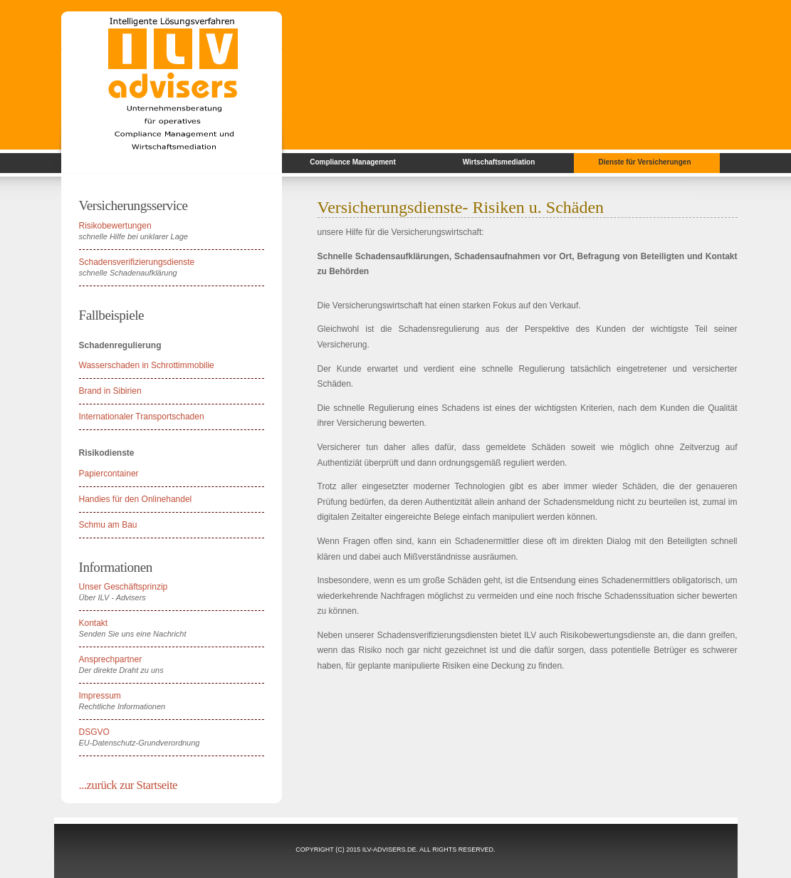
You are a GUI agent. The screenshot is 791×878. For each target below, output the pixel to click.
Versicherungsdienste (390, 207)
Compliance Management (353, 162)
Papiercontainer (109, 474)
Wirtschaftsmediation (499, 162)
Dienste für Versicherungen (644, 162)
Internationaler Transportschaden (141, 417)
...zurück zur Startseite (128, 785)
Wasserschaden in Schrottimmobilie (146, 365)
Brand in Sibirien (110, 391)
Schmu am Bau (108, 525)
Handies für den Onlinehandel (135, 499)
